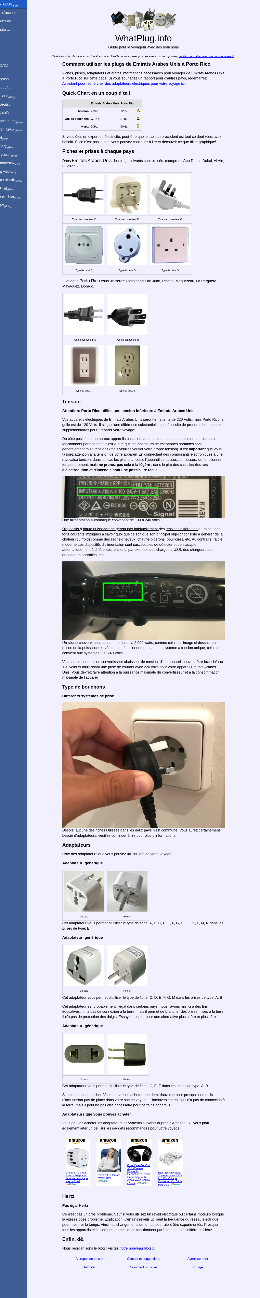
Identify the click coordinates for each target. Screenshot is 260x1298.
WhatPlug (15, 4)
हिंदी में (10, 138)
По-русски (14, 155)
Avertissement (202, 1258)
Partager (202, 1267)
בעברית (11, 205)
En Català (10, 113)
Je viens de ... (13, 21)
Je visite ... (11, 30)
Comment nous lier (148, 1267)
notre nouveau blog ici (142, 1248)
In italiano (13, 96)
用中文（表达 (16, 130)
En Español (11, 88)
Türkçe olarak (17, 180)
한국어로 (13, 188)
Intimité (94, 1267)
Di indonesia (16, 163)
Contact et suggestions (148, 1258)
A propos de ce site (94, 1258)
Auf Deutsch (12, 104)
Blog (6, 44)
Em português (17, 121)
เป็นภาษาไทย (16, 197)
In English (10, 79)
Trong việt (14, 171)
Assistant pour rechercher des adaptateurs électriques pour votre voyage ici (128, 84)
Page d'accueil (14, 13)
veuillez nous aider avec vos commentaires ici (211, 56)
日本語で (13, 146)
